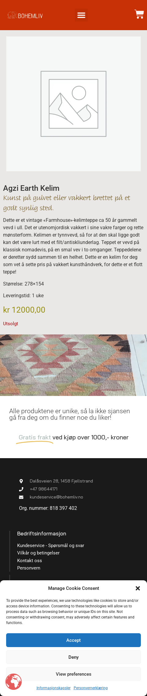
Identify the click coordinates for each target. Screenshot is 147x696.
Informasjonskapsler (54, 688)
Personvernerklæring (91, 688)
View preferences (73, 674)
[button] (138, 588)
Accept (73, 640)
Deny (73, 657)
